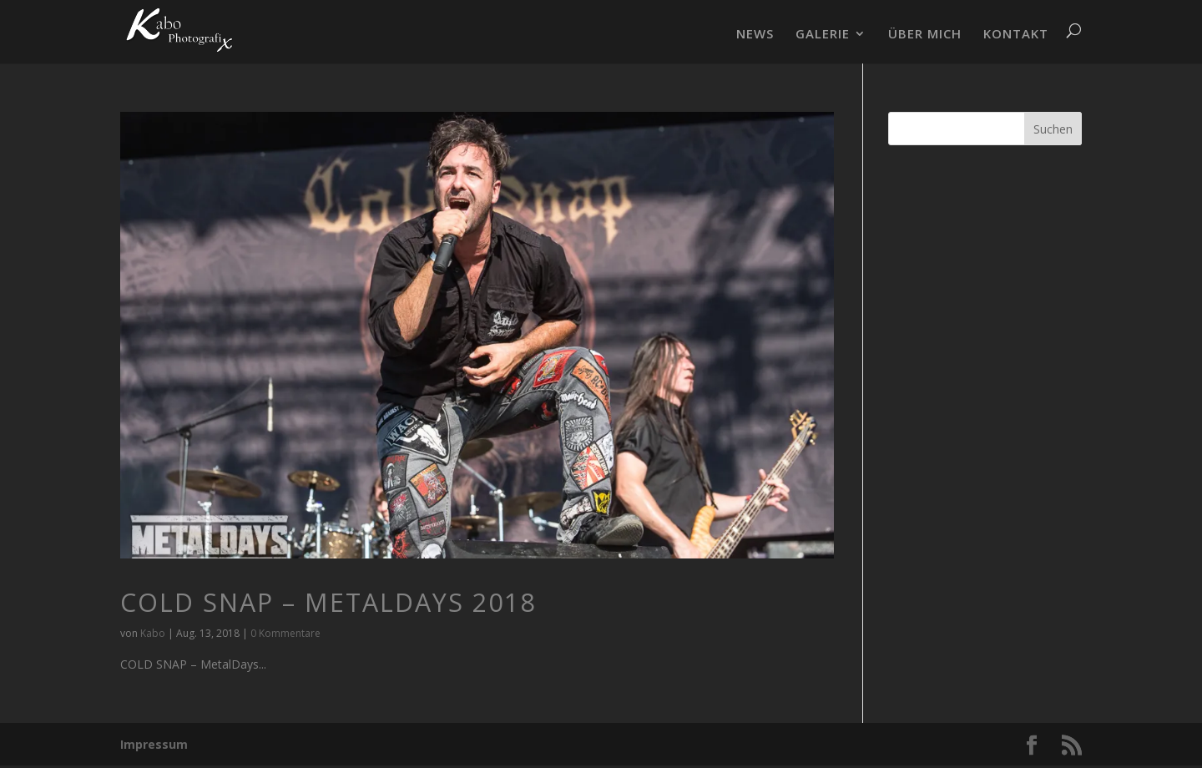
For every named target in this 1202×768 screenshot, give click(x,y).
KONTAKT (1015, 35)
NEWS (755, 35)
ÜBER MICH (925, 35)
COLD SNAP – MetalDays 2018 (328, 602)
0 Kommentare (285, 633)
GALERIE (822, 35)
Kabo (152, 633)
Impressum (154, 744)
